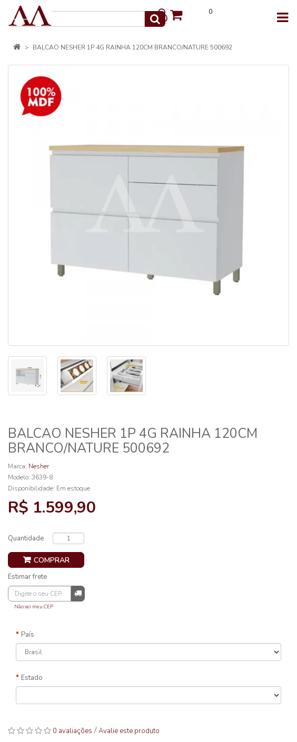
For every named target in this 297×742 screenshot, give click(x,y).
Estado (32, 678)
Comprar (52, 560)
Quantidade (26, 538)
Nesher (38, 466)
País (27, 634)
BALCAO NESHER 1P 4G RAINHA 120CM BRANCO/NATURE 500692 (132, 47)
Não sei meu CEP (33, 606)
